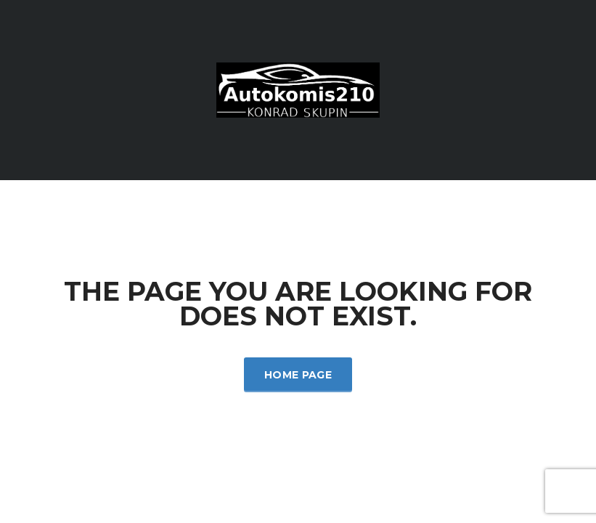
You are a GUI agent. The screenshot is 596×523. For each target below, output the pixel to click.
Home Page (298, 374)
